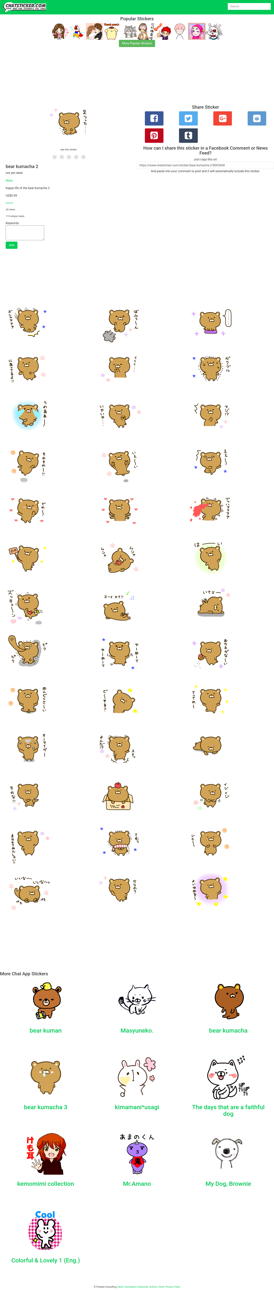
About (120, 1286)
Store (161, 1286)
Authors (153, 1286)
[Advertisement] (114, 78)
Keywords (143, 1286)
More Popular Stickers (137, 43)
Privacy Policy (172, 1286)
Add (11, 245)
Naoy (9, 180)
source (9, 202)
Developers (131, 1286)
